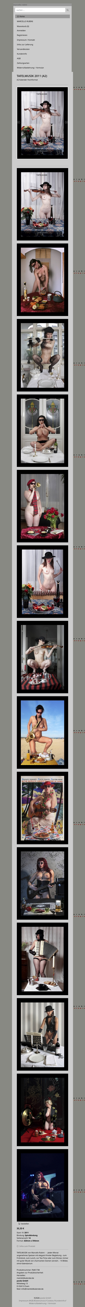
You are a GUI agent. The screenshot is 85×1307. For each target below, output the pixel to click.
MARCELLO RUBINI (25, 21)
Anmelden (21, 30)
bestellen (23, 1223)
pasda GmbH (45, 1298)
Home (21, 16)
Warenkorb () (23, 26)
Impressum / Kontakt (26, 40)
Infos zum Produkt (26, 1246)
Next (66, 122)
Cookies (50, 1300)
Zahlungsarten (23, 63)
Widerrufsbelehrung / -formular (30, 67)
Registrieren (22, 35)
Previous (19, 122)
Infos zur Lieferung (25, 44)
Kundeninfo (22, 54)
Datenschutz (39, 1300)
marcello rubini (20, 5)
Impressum (24, 1300)
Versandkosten (23, 49)
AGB (19, 58)
